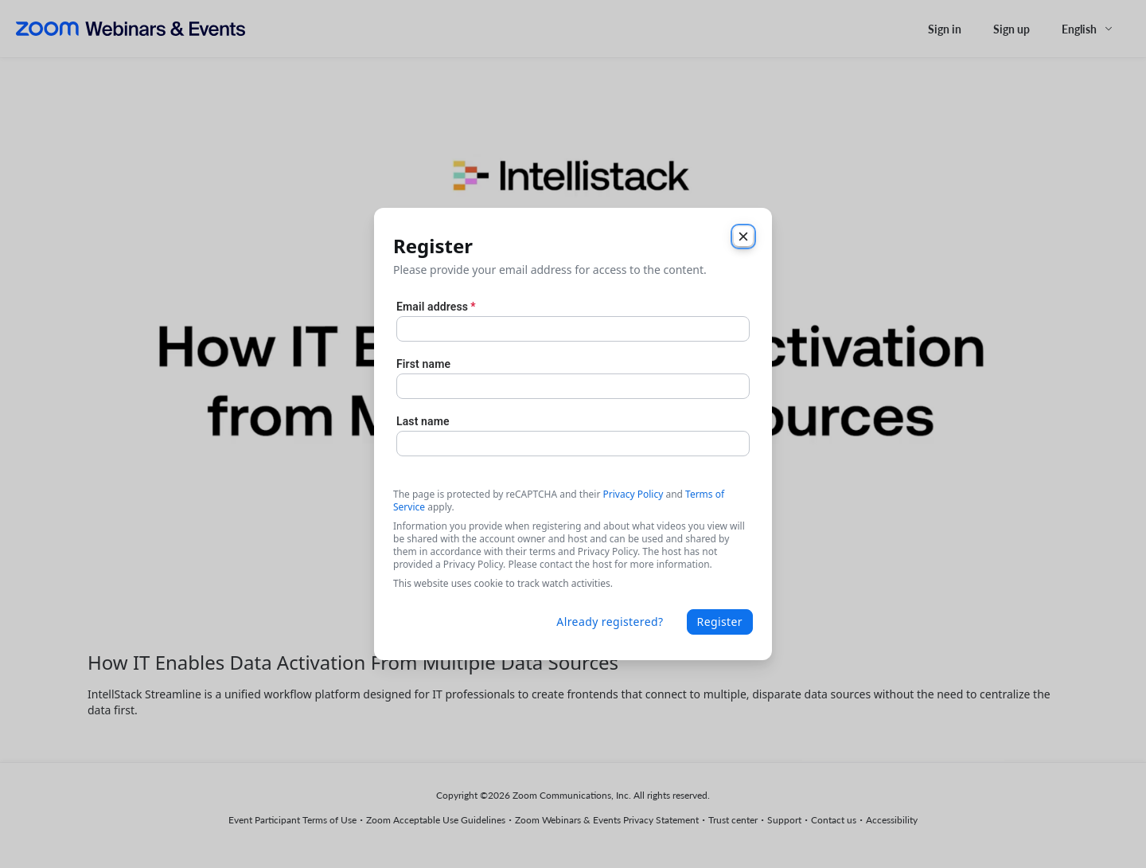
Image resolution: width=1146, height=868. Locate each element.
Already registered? (609, 621)
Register (720, 621)
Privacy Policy (633, 494)
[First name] (573, 386)
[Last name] (573, 443)
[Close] (743, 236)
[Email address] (573, 329)
